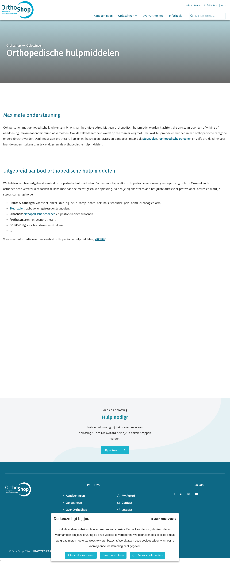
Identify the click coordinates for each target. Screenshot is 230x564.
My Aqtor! (126, 496)
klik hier (100, 239)
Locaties (124, 510)
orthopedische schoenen (175, 139)
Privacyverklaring (42, 550)
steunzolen (149, 139)
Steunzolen (17, 208)
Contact (124, 503)
